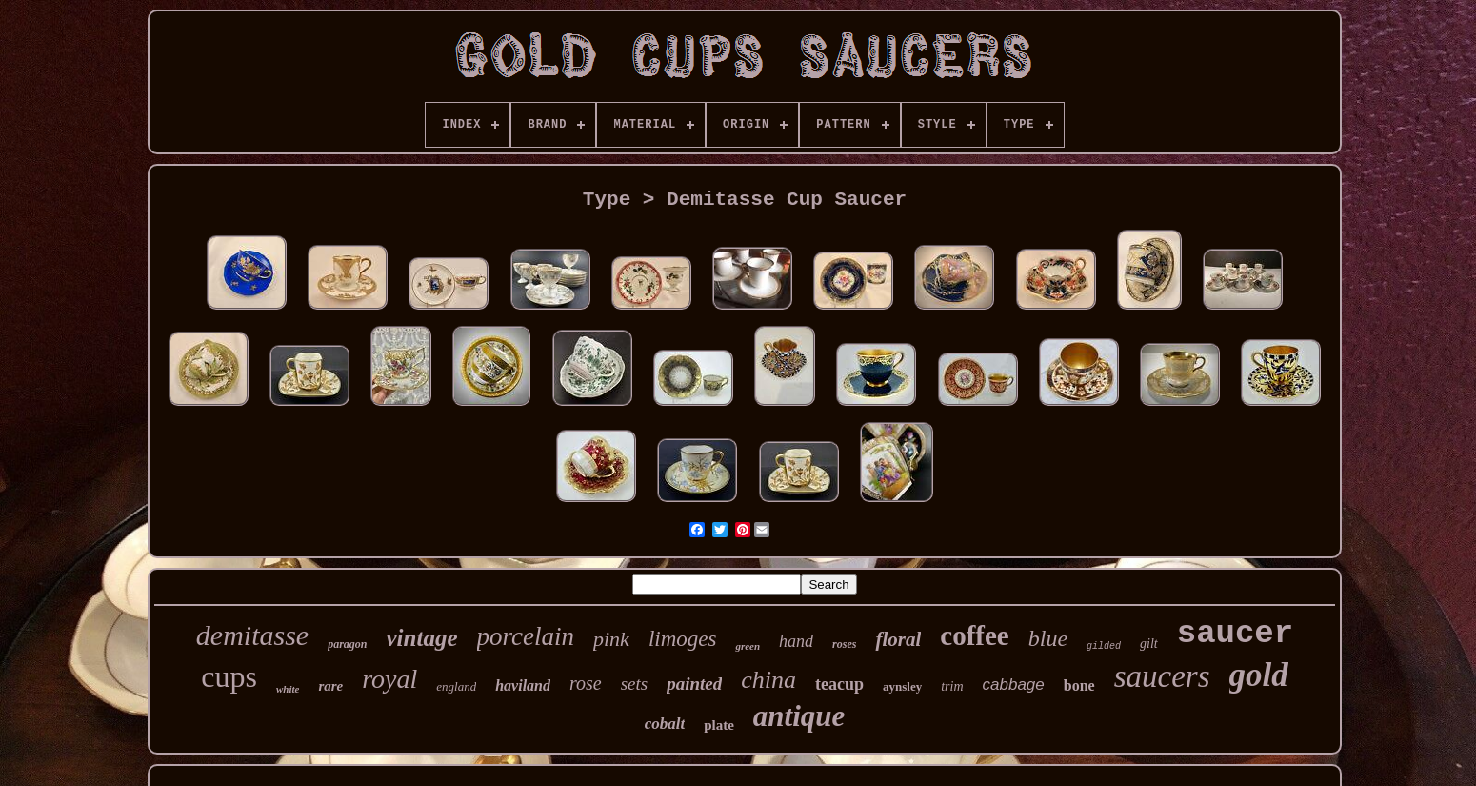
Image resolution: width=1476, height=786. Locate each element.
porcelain (525, 636)
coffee (974, 635)
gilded (1104, 646)
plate (719, 725)
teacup (839, 684)
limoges (682, 639)
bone (1079, 685)
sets (634, 684)
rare (330, 686)
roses (844, 644)
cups (229, 676)
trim (952, 686)
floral (898, 639)
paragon (347, 644)
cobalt (665, 724)
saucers (1162, 676)
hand (796, 641)
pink (611, 639)
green (747, 646)
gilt (1149, 643)
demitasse (252, 635)
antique (799, 716)
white (287, 689)
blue (1047, 638)
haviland (522, 685)
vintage (422, 638)
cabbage (1014, 684)
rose (585, 683)
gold (1258, 675)
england (456, 686)
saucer (1235, 633)
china (768, 680)
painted (694, 684)
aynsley (902, 686)
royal (389, 679)
